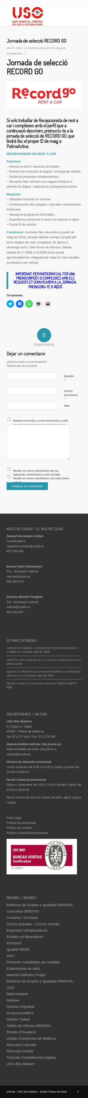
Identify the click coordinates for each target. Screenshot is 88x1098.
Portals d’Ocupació (21, 1032)
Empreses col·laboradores (27, 930)
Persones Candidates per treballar (33, 962)
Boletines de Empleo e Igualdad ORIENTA (40, 905)
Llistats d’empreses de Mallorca (31, 1038)
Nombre (69, 378)
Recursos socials (20, 1051)
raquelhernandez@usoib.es (25, 546)
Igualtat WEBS (18, 949)
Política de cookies (19, 827)
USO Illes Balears (20, 1064)
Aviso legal (14, 818)
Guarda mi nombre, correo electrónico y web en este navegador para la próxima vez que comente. (40, 424)
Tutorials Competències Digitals (31, 1057)
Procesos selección (39, 48)
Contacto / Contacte (22, 918)
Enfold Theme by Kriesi (53, 1091)
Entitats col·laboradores (25, 937)
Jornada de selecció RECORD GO (36, 40)
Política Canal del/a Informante (27, 833)
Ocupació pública (20, 1013)
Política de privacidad (21, 823)
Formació (14, 943)
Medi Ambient (17, 994)
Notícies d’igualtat (20, 1007)
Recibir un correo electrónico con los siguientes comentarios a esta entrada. (37, 472)
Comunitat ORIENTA (23, 911)
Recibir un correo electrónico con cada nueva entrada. (41, 480)
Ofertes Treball (18, 1019)
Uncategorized (15, 53)
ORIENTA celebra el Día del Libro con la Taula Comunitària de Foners (44, 659)
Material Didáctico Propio (26, 975)
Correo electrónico (71, 395)
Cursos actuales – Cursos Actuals (33, 924)
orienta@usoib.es (18, 576)
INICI (11, 956)
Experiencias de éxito (23, 968)
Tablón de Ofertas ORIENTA (29, 1026)
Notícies (13, 1000)
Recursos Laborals (21, 1045)
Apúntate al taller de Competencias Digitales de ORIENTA (37, 683)
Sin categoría (58, 48)
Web (66, 405)
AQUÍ (58, 286)
